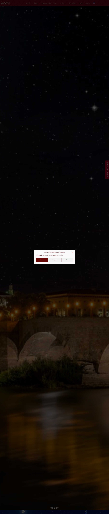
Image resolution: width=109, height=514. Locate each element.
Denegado (54, 260)
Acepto (41, 260)
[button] (72, 252)
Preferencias (67, 260)
